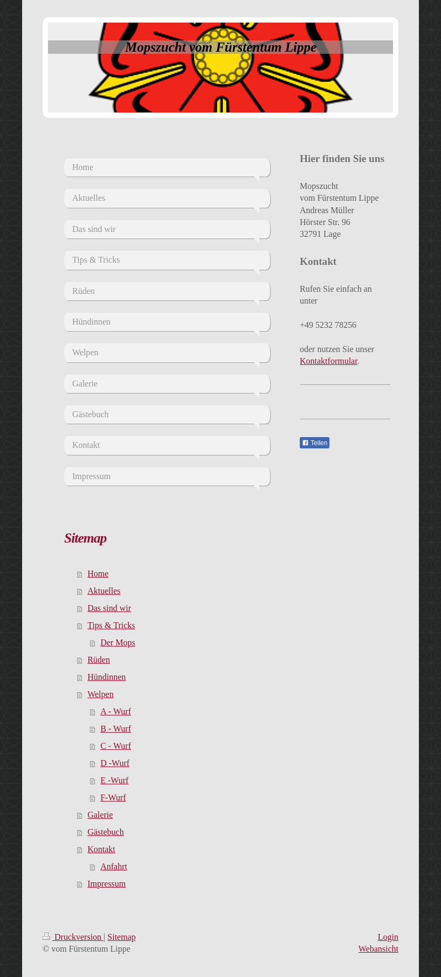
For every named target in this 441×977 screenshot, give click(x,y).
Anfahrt (113, 866)
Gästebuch (105, 832)
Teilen (314, 443)
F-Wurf (113, 797)
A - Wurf (115, 711)
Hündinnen (106, 676)
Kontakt (101, 849)
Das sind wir (109, 608)
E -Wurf (114, 780)
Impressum (106, 883)
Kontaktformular (328, 361)
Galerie (100, 814)
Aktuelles (103, 590)
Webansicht (378, 948)
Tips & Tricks (111, 625)
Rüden (98, 659)
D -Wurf (114, 763)
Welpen (100, 694)
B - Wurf (115, 728)
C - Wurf (115, 745)
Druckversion (73, 936)
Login (388, 936)
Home (97, 573)
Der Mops (117, 642)
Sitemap (121, 936)
